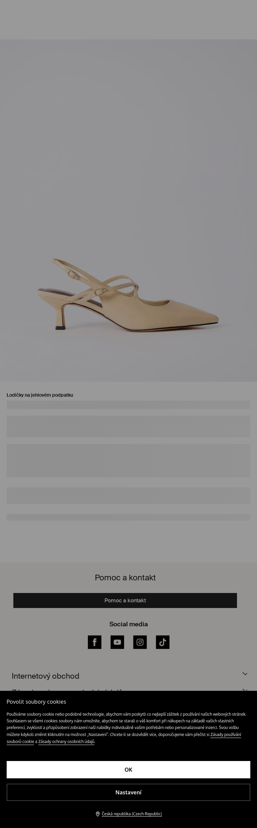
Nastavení (128, 792)
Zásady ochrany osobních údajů (66, 741)
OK (128, 769)
